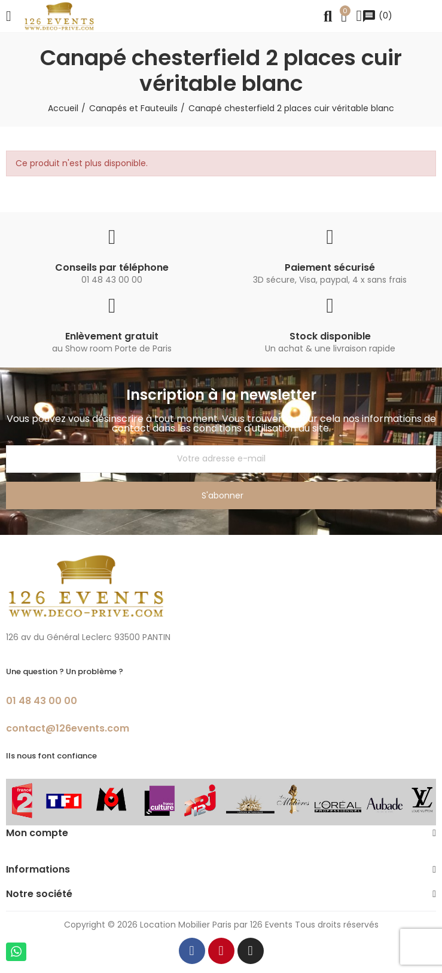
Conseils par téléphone (112, 267)
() (377, 16)
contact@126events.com (67, 728)
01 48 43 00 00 (41, 701)
